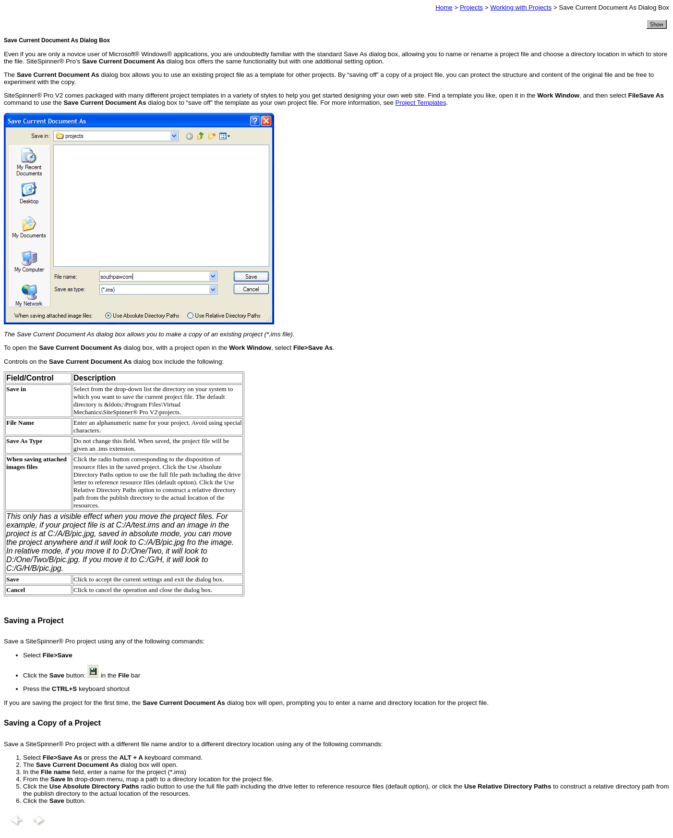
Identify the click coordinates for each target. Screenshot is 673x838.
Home (444, 7)
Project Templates (421, 102)
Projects (471, 7)
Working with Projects (521, 7)
